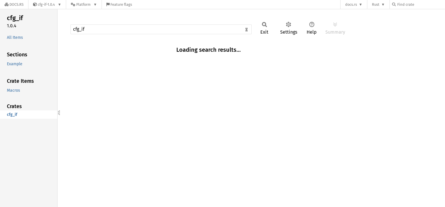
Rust (375, 4)
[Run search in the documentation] (161, 29)
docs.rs (351, 4)
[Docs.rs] (14, 4)
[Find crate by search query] (421, 4)
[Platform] (84, 4)
